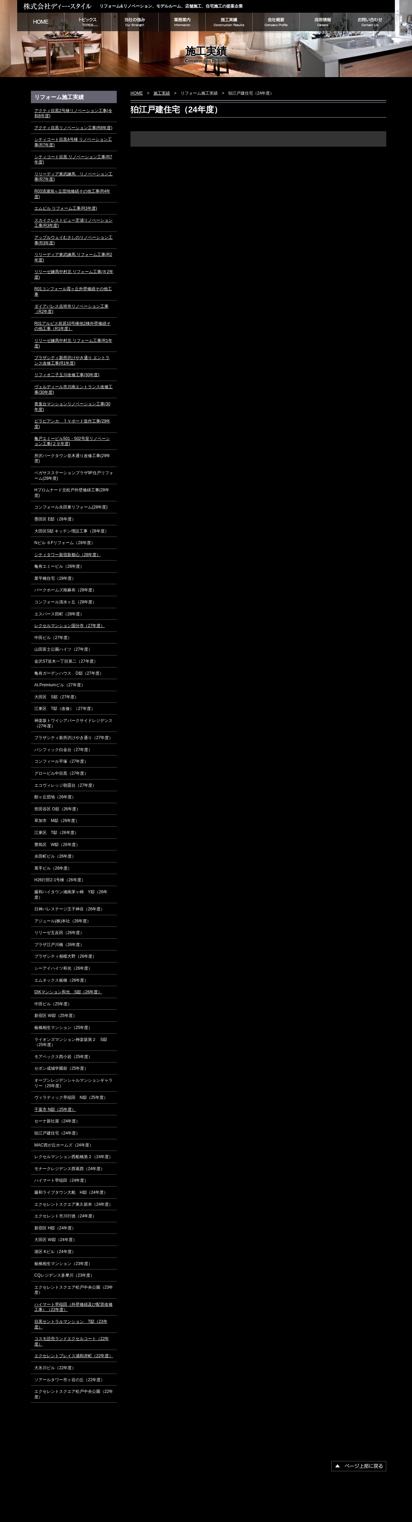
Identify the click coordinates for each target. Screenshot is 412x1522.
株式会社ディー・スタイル (58, 6)
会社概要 (275, 22)
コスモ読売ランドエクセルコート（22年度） (71, 1341)
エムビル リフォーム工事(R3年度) (65, 208)
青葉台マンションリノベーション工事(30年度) (72, 407)
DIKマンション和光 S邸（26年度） (68, 992)
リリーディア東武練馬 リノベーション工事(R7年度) (73, 177)
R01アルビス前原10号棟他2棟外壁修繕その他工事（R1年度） (72, 326)
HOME (40, 22)
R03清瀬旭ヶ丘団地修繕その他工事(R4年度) (72, 194)
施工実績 (228, 22)
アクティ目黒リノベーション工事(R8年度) (73, 127)
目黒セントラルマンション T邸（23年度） (70, 1324)
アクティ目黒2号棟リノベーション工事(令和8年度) (73, 113)
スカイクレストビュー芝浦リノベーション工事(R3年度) (73, 223)
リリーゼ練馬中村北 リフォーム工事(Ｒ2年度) (73, 274)
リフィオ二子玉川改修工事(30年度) (66, 374)
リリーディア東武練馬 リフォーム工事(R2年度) (73, 257)
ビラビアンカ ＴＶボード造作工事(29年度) (72, 424)
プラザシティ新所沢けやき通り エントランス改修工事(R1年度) (72, 360)
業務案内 (181, 22)
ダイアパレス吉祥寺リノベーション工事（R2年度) (71, 309)
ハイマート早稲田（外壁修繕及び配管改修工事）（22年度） (73, 1307)
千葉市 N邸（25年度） (55, 1109)
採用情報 (322, 22)
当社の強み (134, 22)
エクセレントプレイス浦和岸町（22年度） (73, 1355)
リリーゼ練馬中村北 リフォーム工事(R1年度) (73, 343)
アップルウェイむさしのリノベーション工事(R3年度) (73, 240)
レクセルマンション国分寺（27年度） (69, 625)
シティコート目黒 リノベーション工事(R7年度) (73, 160)
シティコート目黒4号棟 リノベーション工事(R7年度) (73, 142)
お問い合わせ (370, 22)
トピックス (87, 22)
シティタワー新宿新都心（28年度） (67, 554)
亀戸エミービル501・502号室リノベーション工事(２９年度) (72, 441)
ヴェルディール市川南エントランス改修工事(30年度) (73, 389)
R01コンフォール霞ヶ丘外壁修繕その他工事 (73, 291)
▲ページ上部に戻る (358, 1466)
